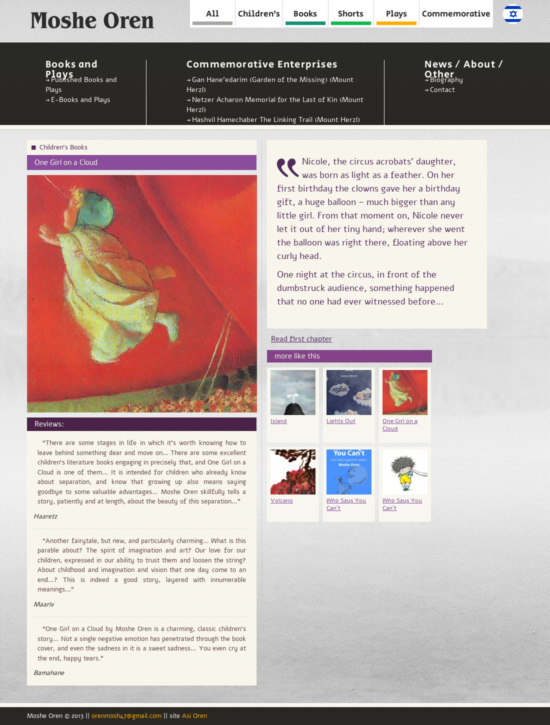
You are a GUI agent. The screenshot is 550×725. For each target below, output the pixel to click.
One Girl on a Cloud (400, 424)
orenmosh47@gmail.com (128, 716)
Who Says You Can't (346, 504)
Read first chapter (301, 339)
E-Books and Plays (80, 99)
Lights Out (341, 421)
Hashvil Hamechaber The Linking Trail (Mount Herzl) (276, 119)
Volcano (281, 500)
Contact (442, 89)
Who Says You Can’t (402, 504)
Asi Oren (194, 716)
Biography (446, 79)
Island (278, 421)
